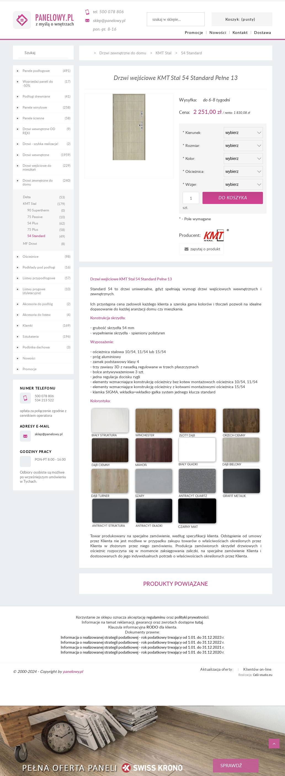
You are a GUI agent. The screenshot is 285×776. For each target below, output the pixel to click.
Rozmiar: (191, 145)
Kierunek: (192, 132)
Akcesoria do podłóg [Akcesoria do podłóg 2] (38, 304)
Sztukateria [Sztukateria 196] (31, 336)
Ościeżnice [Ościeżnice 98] (30, 256)
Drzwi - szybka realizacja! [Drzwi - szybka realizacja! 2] (40, 143)
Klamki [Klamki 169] (28, 325)
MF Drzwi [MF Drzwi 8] (30, 243)
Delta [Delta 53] (27, 197)
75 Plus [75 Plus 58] (32, 229)
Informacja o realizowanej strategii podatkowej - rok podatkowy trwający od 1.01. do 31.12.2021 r (142, 647)
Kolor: (189, 158)
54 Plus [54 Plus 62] (32, 223)
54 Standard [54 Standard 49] (36, 236)
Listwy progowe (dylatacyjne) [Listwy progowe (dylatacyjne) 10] (34, 291)
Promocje (29, 369)
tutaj (199, 622)
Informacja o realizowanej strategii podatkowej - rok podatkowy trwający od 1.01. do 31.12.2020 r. (142, 652)
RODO (152, 627)
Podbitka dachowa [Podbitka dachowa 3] (36, 347)
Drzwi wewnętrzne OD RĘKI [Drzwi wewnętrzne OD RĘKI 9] (39, 131)
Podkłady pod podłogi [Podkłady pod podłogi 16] (39, 267)
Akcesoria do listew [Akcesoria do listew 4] (36, 314)
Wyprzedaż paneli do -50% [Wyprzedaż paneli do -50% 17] (38, 83)
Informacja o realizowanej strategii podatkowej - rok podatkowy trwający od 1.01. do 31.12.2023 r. (142, 637)
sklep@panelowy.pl (109, 20)
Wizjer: (190, 184)
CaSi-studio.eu (262, 675)
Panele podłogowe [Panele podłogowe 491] (36, 70)
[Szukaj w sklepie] (44, 52)
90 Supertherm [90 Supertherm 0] (38, 210)
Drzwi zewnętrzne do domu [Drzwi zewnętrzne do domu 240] (38, 182)
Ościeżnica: (193, 171)
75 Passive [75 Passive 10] (34, 217)
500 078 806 (111, 11)
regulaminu (156, 617)
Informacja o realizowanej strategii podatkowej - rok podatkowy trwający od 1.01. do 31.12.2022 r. (142, 642)
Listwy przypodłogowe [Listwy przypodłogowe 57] (39, 278)
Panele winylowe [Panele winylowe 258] (35, 107)
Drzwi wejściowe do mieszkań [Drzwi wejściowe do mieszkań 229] (37, 167)
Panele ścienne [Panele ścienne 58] (33, 118)
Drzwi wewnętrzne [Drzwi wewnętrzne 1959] (36, 154)
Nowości (29, 358)
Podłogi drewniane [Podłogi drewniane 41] (36, 96)
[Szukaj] (61, 55)
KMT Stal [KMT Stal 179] (29, 203)
